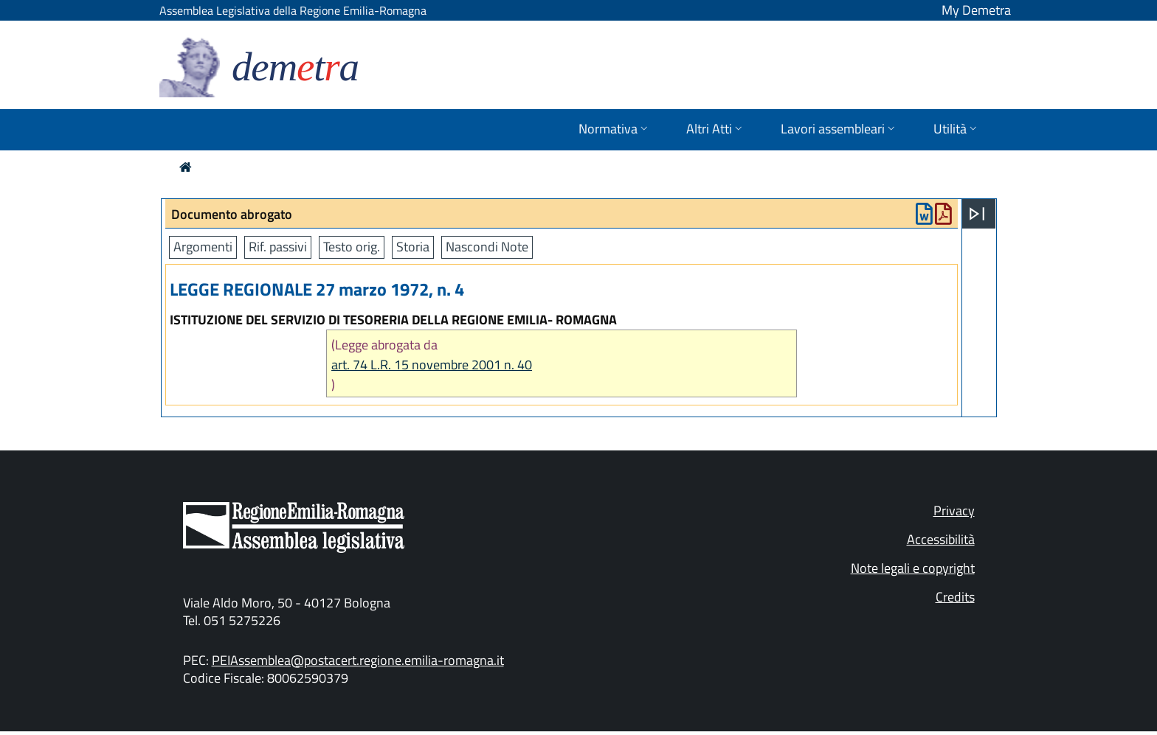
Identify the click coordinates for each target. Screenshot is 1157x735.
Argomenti (202, 247)
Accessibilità (941, 539)
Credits (955, 597)
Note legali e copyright (913, 568)
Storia (412, 247)
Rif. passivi (278, 247)
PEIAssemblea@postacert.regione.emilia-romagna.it (358, 660)
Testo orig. (351, 247)
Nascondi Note (487, 247)
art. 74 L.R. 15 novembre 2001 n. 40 (431, 365)
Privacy (954, 510)
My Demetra (976, 10)
